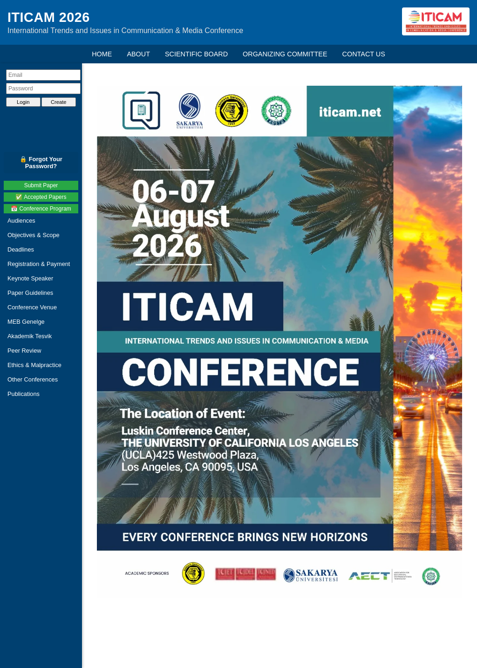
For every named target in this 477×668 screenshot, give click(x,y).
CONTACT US (363, 54)
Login (23, 102)
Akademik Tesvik (29, 336)
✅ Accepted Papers (40, 197)
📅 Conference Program (41, 208)
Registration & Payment (38, 263)
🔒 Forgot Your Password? (41, 163)
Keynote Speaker (30, 278)
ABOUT (138, 54)
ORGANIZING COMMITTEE (285, 54)
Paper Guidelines (30, 292)
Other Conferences (32, 379)
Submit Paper (41, 185)
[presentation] (43, 118)
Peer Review (24, 350)
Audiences (21, 220)
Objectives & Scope (33, 235)
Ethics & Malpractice (34, 364)
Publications (23, 393)
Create (59, 102)
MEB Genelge (26, 321)
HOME (102, 54)
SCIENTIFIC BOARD (196, 54)
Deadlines (20, 249)
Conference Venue (32, 307)
